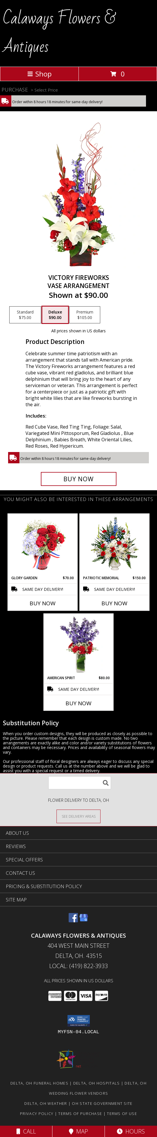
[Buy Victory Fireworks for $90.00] (78, 479)
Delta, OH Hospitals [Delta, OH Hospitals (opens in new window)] (96, 1083)
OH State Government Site (102, 1103)
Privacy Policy (36, 1113)
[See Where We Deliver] (78, 816)
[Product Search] (79, 782)
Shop (39, 74)
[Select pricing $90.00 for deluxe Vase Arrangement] (55, 315)
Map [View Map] (78, 1131)
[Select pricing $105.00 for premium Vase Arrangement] (85, 315)
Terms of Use (122, 1113)
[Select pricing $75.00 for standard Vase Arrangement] (25, 315)
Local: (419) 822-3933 (78, 966)
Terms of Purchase (80, 1113)
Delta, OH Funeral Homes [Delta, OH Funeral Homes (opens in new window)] (39, 1083)
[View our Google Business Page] (83, 920)
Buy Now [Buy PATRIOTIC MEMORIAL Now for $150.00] (114, 603)
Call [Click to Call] (26, 1131)
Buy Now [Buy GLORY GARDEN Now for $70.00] (43, 603)
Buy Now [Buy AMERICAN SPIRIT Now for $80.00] (78, 703)
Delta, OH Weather (45, 1103)
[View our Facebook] (73, 920)
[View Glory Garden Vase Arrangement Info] (43, 544)
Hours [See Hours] (131, 1131)
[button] (78, 1021)
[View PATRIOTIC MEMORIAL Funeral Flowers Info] (114, 544)
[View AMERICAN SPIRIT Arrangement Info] (78, 644)
